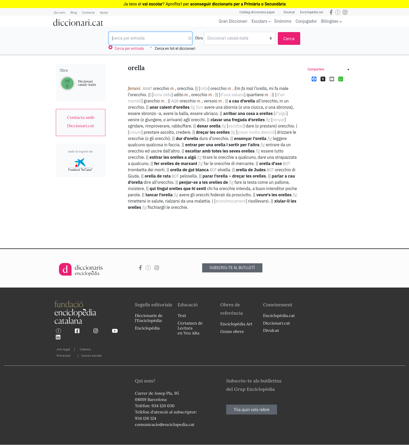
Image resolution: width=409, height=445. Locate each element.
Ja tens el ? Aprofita (151, 4)
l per (233, 4)
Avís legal (63, 349)
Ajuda (104, 12)
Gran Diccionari (233, 21)
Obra (199, 38)
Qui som (59, 12)
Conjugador (306, 21)
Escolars (259, 21)
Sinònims (282, 21)
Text (182, 315)
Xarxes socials (91, 355)
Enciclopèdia (147, 328)
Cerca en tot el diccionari (175, 48)
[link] (80, 121)
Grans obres (232, 331)
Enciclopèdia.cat (311, 12)
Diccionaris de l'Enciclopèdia (149, 318)
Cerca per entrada (129, 48)
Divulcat (289, 12)
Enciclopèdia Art (236, 323)
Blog (73, 12)
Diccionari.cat (276, 323)
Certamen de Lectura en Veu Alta (190, 328)
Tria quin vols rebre (251, 409)
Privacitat (63, 355)
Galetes (85, 349)
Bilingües (329, 21)
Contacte (88, 12)
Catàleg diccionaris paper (257, 12)
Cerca (289, 38)
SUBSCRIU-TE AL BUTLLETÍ (232, 267)
